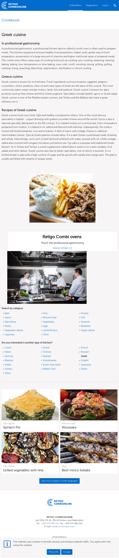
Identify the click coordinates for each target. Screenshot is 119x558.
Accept (66, 552)
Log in (105, 5)
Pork (45, 313)
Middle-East (49, 368)
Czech (8, 347)
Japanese (86, 364)
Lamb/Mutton (50, 330)
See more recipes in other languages (59, 481)
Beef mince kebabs (76, 470)
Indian (8, 364)
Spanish (47, 356)
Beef (7, 313)
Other (46, 334)
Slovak (46, 347)
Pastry (8, 326)
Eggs (45, 326)
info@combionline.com (63, 526)
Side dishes (10, 321)
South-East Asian (52, 364)
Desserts (85, 321)
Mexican (9, 360)
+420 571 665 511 (50, 523)
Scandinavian (50, 360)
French (84, 347)
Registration (92, 5)
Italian (8, 351)
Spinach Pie (11, 427)
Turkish (8, 368)
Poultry (84, 313)
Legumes (9, 334)
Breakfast (86, 326)
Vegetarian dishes (14, 330)
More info (53, 552)
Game (8, 317)
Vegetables (48, 321)
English (85, 360)
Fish (83, 317)
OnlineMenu (75, 5)
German (9, 356)
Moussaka (69, 427)
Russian (85, 351)
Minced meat (50, 317)
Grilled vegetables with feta (23, 470)
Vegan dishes (88, 330)
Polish (84, 368)
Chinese (47, 351)
